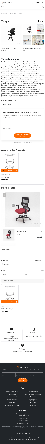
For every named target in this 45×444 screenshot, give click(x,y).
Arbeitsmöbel (12, 394)
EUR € (26, 433)
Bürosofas (33, 402)
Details (10, 170)
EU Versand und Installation (25, 438)
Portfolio (38, 438)
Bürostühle (12, 13)
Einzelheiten (10, 301)
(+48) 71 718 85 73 (23, 420)
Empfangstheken (12, 400)
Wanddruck (33, 439)
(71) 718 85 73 (30, 337)
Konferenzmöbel (12, 397)
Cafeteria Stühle (33, 397)
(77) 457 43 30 (31, 335)
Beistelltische (33, 405)
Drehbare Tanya (6, 104)
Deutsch (19, 433)
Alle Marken (12, 439)
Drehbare (5, 264)
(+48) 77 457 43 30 (23, 418)
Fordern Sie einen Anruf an (22, 380)
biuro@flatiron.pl (23, 423)
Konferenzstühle (33, 391)
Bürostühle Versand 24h (12, 405)
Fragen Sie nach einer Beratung (22, 135)
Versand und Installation (7, 438)
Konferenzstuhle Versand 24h (33, 394)
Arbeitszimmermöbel (12, 391)
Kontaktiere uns (22, 439)
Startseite (4, 13)
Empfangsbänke (33, 400)
